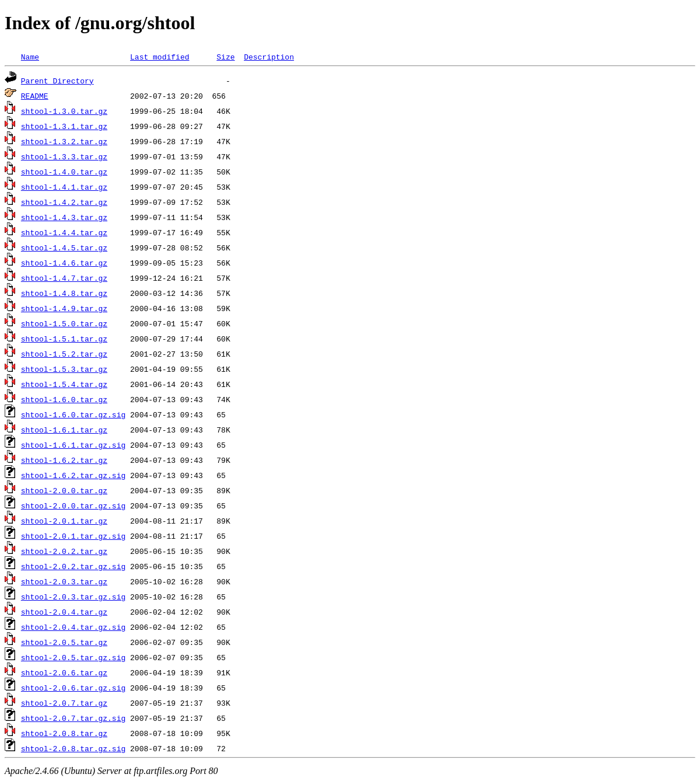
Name (30, 56)
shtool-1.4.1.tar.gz (64, 187)
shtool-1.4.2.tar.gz (64, 202)
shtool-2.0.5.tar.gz (64, 642)
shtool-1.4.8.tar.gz (64, 293)
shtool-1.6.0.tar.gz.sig (73, 414)
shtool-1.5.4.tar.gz (64, 384)
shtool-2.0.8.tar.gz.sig (73, 748)
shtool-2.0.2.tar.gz (64, 551)
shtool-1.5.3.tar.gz (64, 369)
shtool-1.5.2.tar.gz (64, 353)
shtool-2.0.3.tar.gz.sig (73, 596)
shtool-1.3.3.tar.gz (64, 156)
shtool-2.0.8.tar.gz (64, 733)
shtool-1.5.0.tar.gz (64, 323)
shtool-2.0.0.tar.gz (64, 490)
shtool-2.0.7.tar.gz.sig (73, 718)
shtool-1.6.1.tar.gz (64, 429)
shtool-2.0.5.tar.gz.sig (73, 657)
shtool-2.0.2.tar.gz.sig (73, 566)
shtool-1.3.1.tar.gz (64, 126)
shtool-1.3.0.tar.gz (64, 111)
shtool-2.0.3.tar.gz (64, 581)
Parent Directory (57, 80)
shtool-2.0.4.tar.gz (64, 611)
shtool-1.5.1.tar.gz (64, 338)
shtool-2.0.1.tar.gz (64, 520)
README (34, 95)
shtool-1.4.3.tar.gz (64, 217)
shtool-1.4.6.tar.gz (64, 262)
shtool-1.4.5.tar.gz (64, 247)
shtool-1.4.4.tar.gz (64, 232)
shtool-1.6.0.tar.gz (64, 399)
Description (269, 56)
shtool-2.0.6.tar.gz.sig (73, 687)
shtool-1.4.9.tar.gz (64, 308)
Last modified (159, 56)
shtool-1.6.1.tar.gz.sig (73, 445)
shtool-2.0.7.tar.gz (64, 703)
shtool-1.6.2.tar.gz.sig (73, 475)
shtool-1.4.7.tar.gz (64, 278)
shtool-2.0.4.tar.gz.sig (73, 627)
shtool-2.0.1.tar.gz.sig (73, 536)
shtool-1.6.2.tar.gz (64, 460)
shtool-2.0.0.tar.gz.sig (73, 505)
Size (225, 56)
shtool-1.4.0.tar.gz (64, 171)
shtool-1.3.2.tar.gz (64, 141)
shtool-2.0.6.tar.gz (64, 672)
